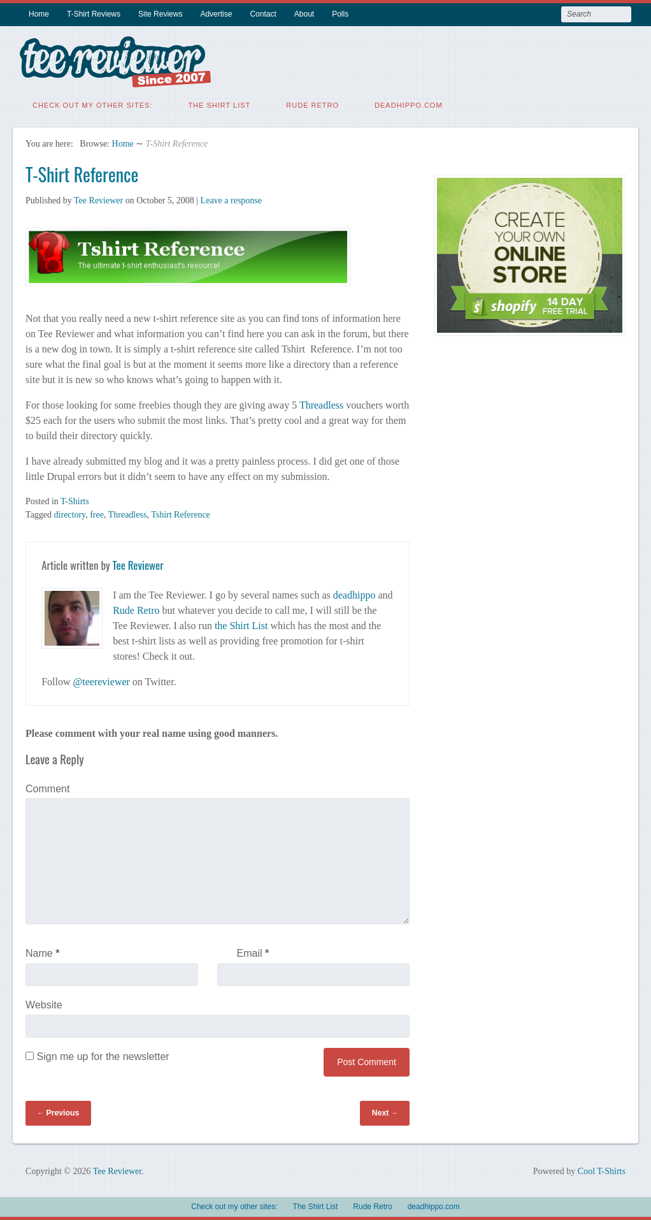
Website (43, 1004)
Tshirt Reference (180, 514)
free (97, 514)
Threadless (322, 405)
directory (70, 514)
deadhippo (354, 595)
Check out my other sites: (92, 105)
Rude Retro (312, 105)
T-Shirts (75, 501)
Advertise (216, 14)
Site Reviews (160, 14)
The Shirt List (219, 105)
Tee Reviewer (98, 200)
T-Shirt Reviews (93, 14)
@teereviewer (101, 681)
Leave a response (231, 200)
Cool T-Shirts (602, 1171)
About (304, 14)
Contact (263, 14)
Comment (47, 788)
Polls (340, 14)
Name (42, 953)
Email (253, 953)
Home (39, 14)
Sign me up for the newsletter (97, 1056)
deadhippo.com (409, 105)
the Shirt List (241, 625)
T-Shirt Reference (81, 174)
